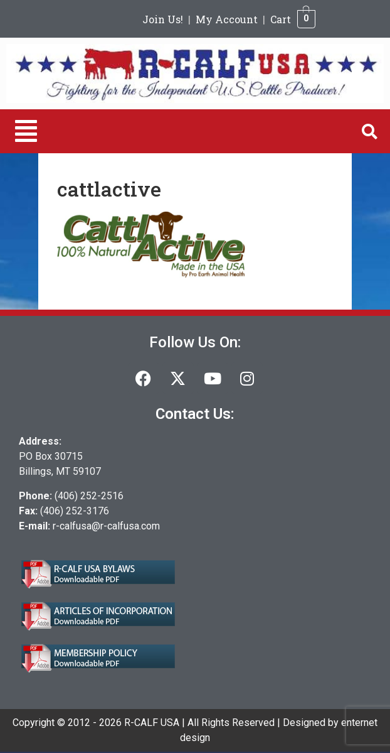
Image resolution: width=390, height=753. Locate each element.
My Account (227, 19)
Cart (280, 19)
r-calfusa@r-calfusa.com (106, 526)
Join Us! (162, 19)
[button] (26, 131)
